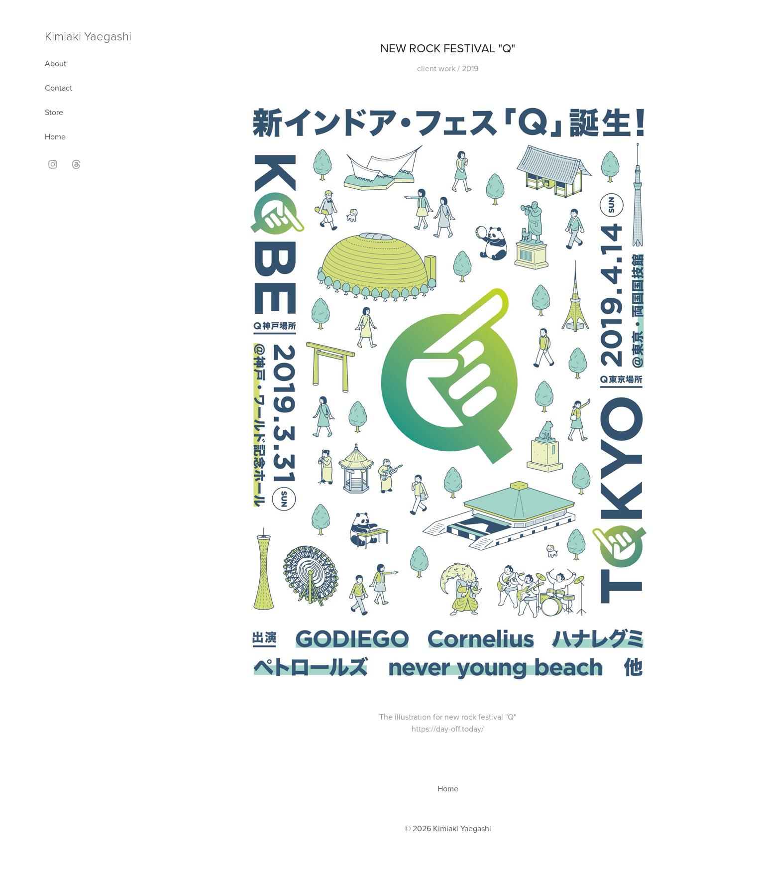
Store (54, 112)
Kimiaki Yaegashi (88, 35)
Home (55, 136)
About (55, 63)
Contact (58, 87)
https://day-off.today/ (448, 728)
